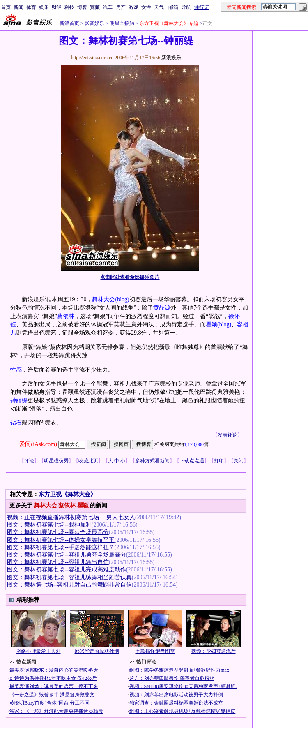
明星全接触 (121, 23)
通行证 (201, 7)
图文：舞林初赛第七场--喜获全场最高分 (57, 532)
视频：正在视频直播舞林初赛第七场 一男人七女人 (71, 517)
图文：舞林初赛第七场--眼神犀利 (49, 525)
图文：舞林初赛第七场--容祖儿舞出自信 (57, 562)
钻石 (16, 423)
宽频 (95, 7)
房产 (121, 7)
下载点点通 (191, 461)
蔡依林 (65, 316)
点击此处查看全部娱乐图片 (129, 277)
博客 (82, 7)
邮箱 (173, 7)
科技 (69, 7)
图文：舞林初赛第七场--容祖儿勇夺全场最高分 (66, 555)
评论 (29, 461)
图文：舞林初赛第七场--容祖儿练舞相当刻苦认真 (69, 577)
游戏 (133, 7)
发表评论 (227, 435)
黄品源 (161, 308)
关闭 (239, 461)
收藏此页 (88, 461)
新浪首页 (69, 23)
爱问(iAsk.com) (38, 444)
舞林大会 (103, 299)
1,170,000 (194, 444)
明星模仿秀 (56, 461)
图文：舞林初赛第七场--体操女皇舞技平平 (60, 540)
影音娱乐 (94, 23)
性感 (16, 370)
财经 (57, 7)
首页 (6, 7)
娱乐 (44, 7)
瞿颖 (211, 324)
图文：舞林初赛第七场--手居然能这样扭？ (60, 547)
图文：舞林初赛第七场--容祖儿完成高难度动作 (66, 569)
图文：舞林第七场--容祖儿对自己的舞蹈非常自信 (69, 585)
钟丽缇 (19, 400)
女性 (146, 7)
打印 (219, 461)
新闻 (18, 7)
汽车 (108, 7)
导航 (186, 7)
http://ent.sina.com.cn (93, 57)
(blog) (122, 299)
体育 (31, 7)
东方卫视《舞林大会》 (67, 494)
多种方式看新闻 (152, 461)
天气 (159, 7)
